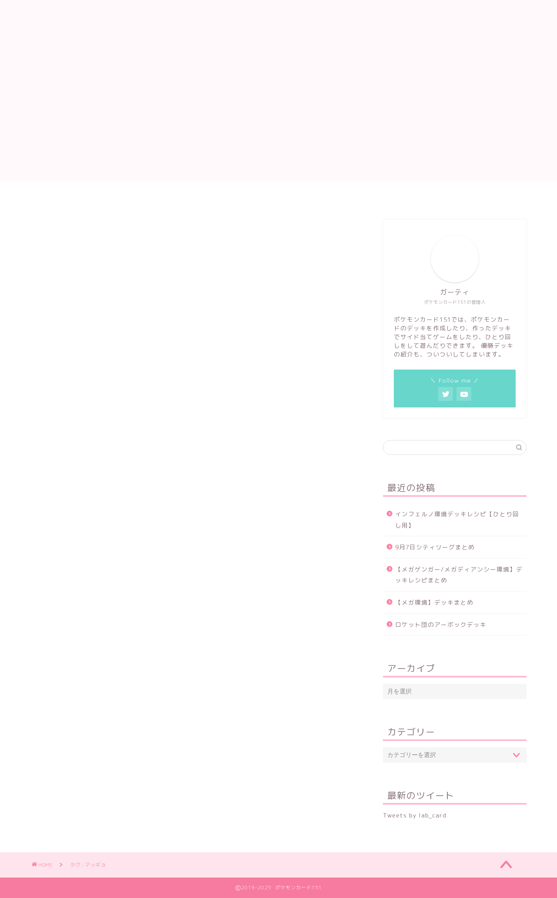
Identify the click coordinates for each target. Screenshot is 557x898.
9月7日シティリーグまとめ (435, 547)
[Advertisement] (278, 121)
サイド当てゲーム (258, 197)
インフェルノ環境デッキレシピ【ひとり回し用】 (457, 519)
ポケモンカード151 (279, 28)
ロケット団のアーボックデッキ (441, 624)
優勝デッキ (376, 197)
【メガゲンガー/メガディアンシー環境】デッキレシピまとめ (459, 575)
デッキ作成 (194, 197)
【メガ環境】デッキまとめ (434, 602)
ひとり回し (322, 197)
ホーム (146, 197)
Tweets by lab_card (414, 815)
